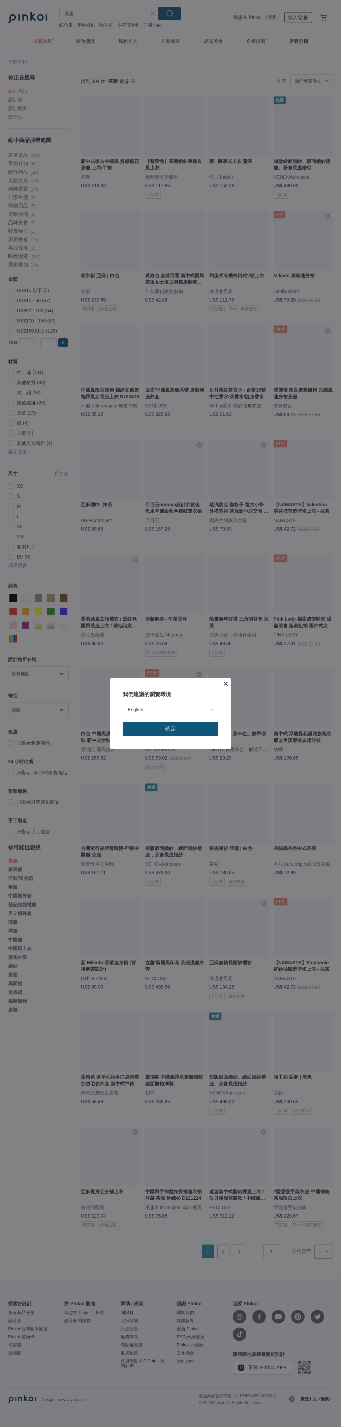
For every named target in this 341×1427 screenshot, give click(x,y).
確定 (170, 729)
